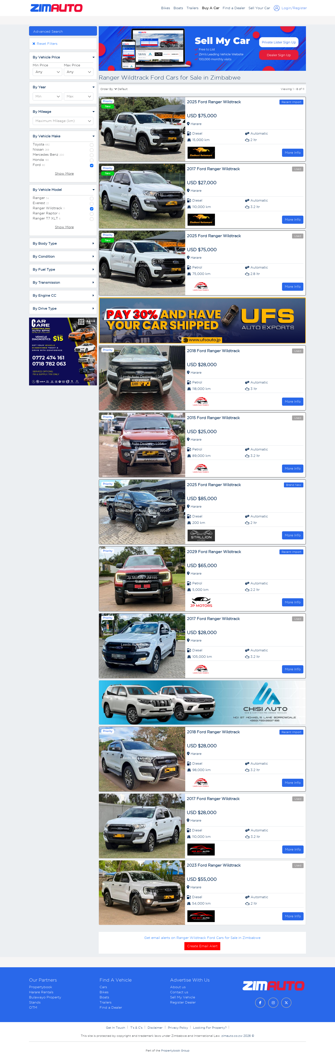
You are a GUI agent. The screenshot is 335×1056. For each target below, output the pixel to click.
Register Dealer (183, 1002)
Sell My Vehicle (182, 997)
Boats (178, 8)
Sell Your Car (259, 8)
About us (178, 987)
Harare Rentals (41, 992)
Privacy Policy (178, 1027)
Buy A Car (210, 8)
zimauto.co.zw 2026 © (237, 1035)
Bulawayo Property (45, 997)
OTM (33, 1007)
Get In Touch (116, 1027)
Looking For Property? (210, 1027)
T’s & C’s (136, 1027)
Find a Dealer (234, 8)
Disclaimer (155, 1027)
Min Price (40, 65)
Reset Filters (45, 43)
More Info (293, 152)
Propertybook (40, 987)
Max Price (72, 65)
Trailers (192, 8)
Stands (35, 1002)
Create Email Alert (202, 946)
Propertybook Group (175, 1050)
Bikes (165, 8)
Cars (103, 987)
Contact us (179, 992)
